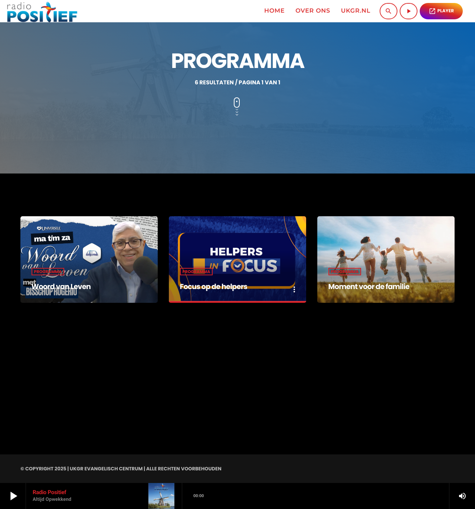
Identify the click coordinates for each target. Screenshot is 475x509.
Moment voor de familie (375, 286)
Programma (48, 272)
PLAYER (441, 11)
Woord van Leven (66, 286)
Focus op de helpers (219, 286)
